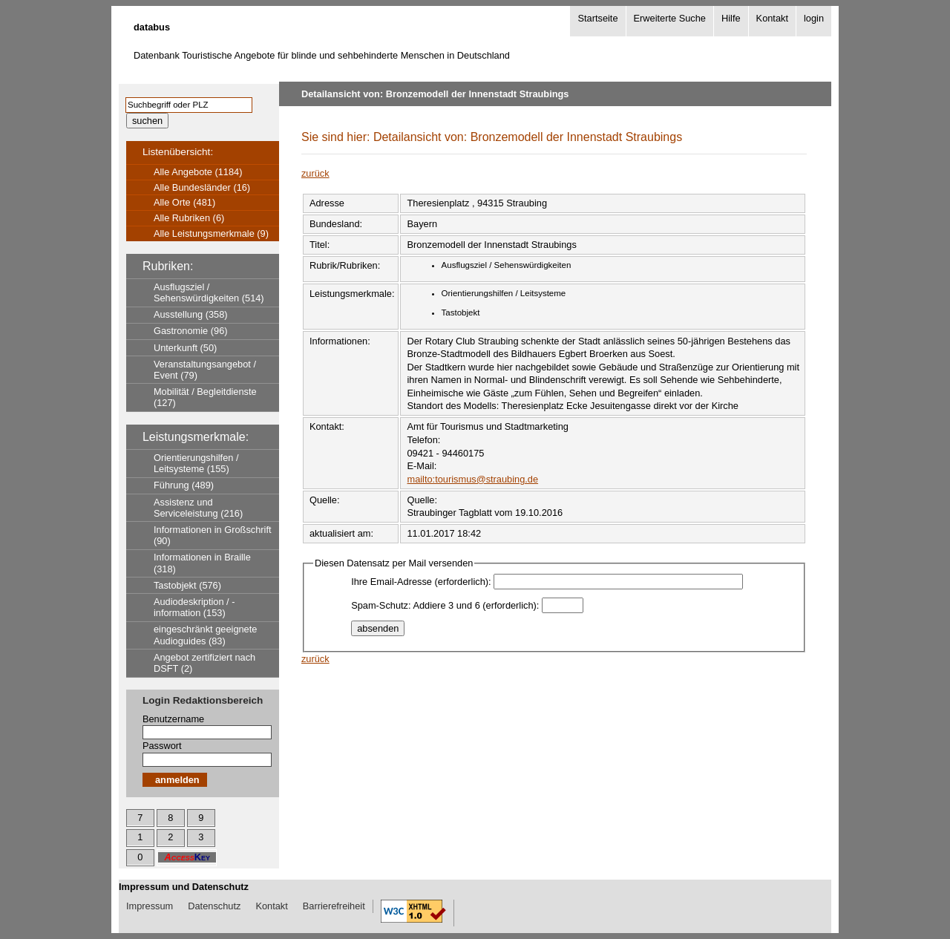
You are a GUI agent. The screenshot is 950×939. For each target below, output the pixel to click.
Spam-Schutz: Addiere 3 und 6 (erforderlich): (445, 605)
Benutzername (173, 718)
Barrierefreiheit (334, 906)
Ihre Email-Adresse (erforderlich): (421, 581)
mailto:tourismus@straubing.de (472, 479)
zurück (315, 173)
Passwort (162, 745)
